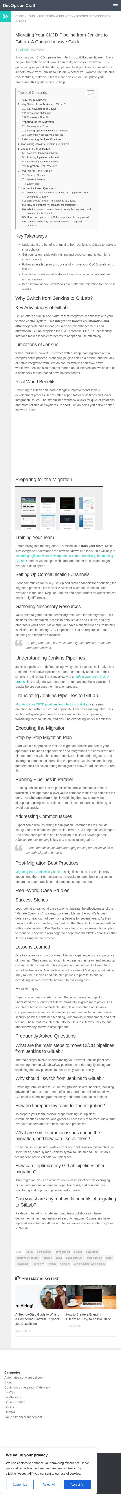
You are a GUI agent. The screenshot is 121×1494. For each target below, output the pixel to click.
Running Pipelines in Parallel (43, 157)
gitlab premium (74, 1257)
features (47, 1257)
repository (38, 1263)
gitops (109, 1257)
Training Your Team (37, 126)
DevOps (82, 16)
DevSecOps (99, 16)
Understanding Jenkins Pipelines (41, 139)
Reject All (48, 1484)
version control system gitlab (89, 1263)
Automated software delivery (24, 1377)
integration (23, 1263)
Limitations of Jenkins (39, 113)
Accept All (77, 1484)
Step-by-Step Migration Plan (42, 153)
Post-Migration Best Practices (39, 166)
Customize (20, 1484)
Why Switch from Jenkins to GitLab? (43, 104)
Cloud (8, 1382)
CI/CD (29, 1251)
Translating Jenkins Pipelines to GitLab (45, 144)
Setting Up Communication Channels (47, 130)
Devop (24, 49)
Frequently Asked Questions (38, 188)
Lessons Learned (36, 179)
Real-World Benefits (38, 117)
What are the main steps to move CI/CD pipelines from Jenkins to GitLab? (57, 194)
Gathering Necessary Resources (45, 134)
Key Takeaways (37, 99)
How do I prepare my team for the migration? (52, 205)
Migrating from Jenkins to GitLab (37, 872)
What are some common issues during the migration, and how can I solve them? (59, 211)
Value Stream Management (23, 1417)
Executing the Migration (35, 148)
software (65, 1263)
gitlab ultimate (94, 1257)
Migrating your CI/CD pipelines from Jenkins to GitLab (52, 704)
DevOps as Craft (19, 5)
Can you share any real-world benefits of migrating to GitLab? (56, 223)
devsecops (92, 1251)
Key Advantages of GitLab (41, 108)
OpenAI (9, 1412)
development (63, 1251)
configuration (44, 1251)
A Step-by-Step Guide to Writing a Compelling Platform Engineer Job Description (37, 1319)
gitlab (59, 1257)
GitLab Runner (14, 1402)
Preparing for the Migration (37, 122)
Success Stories (36, 175)
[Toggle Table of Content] (88, 94)
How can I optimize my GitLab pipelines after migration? (58, 217)
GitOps (20, 21)
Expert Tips (33, 183)
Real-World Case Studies (36, 171)
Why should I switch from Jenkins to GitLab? (51, 200)
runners (52, 1263)
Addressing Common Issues (42, 161)
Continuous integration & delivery (44, 16)
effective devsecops (28, 1257)
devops (78, 1251)
